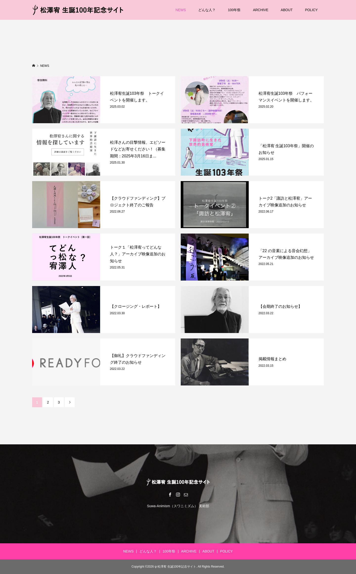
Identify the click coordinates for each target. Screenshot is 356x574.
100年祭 (234, 10)
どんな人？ (207, 10)
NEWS (181, 10)
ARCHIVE (260, 10)
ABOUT (286, 10)
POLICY (311, 10)
